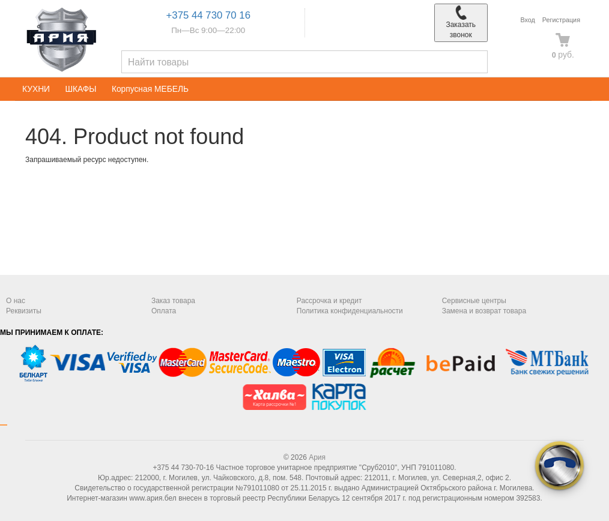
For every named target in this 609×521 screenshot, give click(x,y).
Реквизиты (23, 311)
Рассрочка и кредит (329, 301)
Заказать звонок (461, 22)
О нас (15, 301)
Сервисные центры (474, 301)
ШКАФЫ (80, 89)
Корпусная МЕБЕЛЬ (150, 89)
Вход (527, 19)
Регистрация (561, 19)
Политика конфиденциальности (350, 311)
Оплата (163, 311)
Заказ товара (173, 301)
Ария (317, 457)
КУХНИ (36, 89)
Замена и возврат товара (484, 311)
